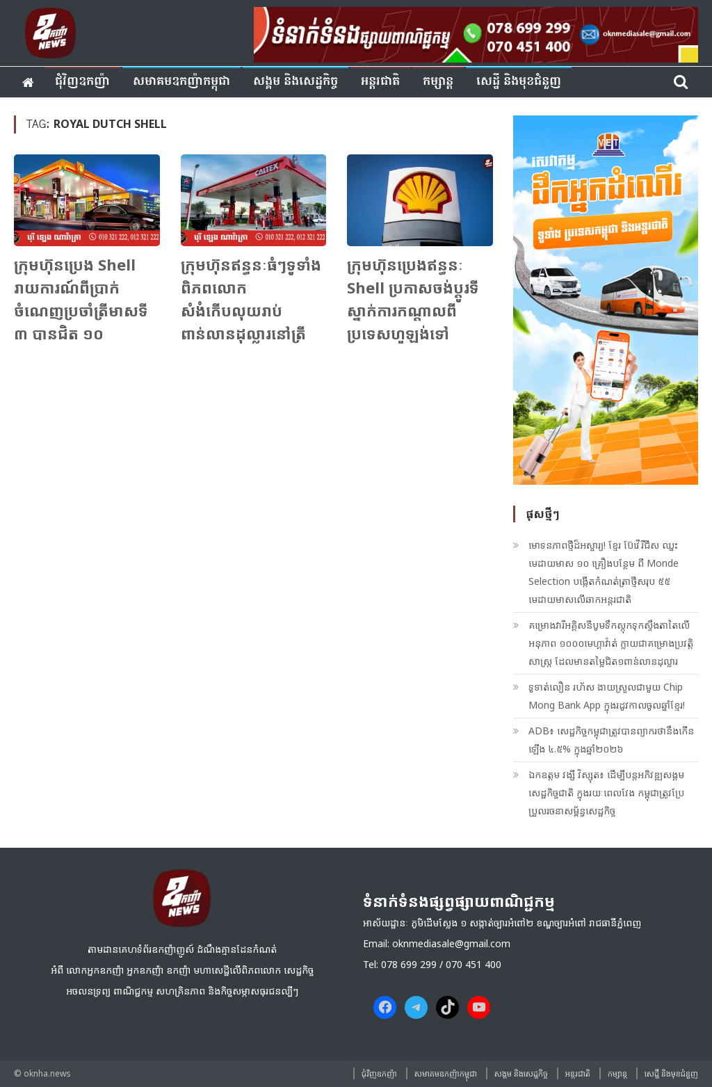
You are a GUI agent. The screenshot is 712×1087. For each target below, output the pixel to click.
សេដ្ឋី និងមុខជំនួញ (518, 81)
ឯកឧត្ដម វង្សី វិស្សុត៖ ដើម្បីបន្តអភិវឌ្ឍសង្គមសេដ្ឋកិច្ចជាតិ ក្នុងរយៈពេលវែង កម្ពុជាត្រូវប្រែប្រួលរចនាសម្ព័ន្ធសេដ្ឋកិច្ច (606, 792)
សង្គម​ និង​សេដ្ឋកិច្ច (295, 81)
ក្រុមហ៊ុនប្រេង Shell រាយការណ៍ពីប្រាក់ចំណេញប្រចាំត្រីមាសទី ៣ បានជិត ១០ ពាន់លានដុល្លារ (81, 310)
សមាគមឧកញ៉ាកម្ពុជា (181, 81)
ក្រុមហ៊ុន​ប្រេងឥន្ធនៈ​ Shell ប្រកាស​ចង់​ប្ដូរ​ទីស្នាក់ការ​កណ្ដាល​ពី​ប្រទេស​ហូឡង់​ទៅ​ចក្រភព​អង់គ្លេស (413, 310)
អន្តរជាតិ (380, 81)
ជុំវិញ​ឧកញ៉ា (82, 81)
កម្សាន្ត (438, 81)
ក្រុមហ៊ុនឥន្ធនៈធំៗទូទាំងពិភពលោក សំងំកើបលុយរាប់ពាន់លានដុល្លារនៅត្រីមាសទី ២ (251, 310)
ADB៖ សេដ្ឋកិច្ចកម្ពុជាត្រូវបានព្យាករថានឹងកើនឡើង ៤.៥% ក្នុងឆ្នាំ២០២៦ (611, 739)
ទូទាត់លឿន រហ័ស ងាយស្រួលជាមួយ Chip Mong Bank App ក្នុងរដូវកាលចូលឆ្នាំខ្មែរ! (606, 695)
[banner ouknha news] (476, 32)
